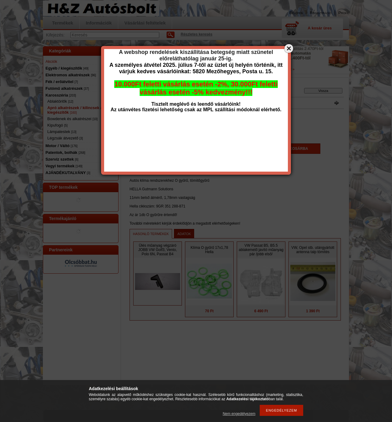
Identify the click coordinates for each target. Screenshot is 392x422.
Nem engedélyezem (239, 414)
